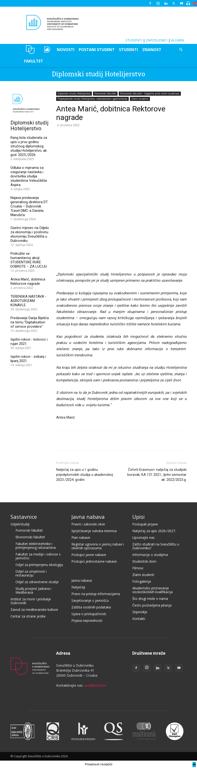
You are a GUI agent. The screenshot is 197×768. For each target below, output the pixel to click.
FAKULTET (33, 61)
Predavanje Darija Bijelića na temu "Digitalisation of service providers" (29, 322)
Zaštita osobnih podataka (91, 607)
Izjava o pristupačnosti (88, 614)
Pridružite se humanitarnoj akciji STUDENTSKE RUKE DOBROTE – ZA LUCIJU (28, 260)
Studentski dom (144, 561)
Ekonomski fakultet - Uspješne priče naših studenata (149, 93)
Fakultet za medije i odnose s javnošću (38, 556)
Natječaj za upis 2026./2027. (154, 531)
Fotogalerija (141, 581)
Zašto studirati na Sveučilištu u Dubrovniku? (155, 546)
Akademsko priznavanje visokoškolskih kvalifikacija (152, 590)
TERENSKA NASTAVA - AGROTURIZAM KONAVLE (28, 300)
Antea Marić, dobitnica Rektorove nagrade (27, 281)
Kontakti (138, 618)
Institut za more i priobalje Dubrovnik (30, 601)
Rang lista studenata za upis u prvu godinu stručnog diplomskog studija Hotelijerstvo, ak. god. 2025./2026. (28, 146)
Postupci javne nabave (88, 554)
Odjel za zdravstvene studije (37, 582)
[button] (181, 49)
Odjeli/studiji (20, 524)
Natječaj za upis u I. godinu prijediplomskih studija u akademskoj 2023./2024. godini (84, 474)
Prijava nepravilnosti (86, 620)
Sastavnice (23, 516)
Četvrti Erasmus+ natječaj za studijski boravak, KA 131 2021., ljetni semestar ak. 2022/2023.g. (157, 474)
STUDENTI (133, 40)
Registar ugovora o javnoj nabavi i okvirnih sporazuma (97, 546)
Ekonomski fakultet (105, 93)
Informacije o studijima (150, 554)
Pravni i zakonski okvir (88, 524)
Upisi (138, 516)
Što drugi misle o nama (150, 598)
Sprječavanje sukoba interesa (94, 531)
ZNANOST (151, 49)
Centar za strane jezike (28, 616)
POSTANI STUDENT (97, 49)
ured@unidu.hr (95, 685)
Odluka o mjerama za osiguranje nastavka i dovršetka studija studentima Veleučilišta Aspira (28, 176)
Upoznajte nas (143, 537)
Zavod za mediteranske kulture (34, 609)
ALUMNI (177, 40)
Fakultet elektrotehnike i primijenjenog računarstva (35, 545)
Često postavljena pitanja (152, 605)
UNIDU (30, 49)
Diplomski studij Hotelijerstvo (98, 73)
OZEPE (47, 49)
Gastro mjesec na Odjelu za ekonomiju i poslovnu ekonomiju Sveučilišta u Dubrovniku (29, 234)
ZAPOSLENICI (156, 40)
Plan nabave (80, 537)
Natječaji (78, 587)
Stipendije (139, 612)
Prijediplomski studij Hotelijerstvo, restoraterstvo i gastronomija (92, 98)
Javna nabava (88, 516)
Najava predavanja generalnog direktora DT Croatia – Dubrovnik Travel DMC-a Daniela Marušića (29, 206)
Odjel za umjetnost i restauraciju (31, 573)
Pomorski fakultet (29, 530)
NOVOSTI (65, 49)
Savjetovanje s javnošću (90, 600)
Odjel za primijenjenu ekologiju (39, 564)
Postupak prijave (145, 524)
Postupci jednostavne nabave (94, 561)
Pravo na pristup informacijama (95, 594)
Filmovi (137, 568)
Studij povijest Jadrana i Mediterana (33, 590)
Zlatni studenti (139, 98)
